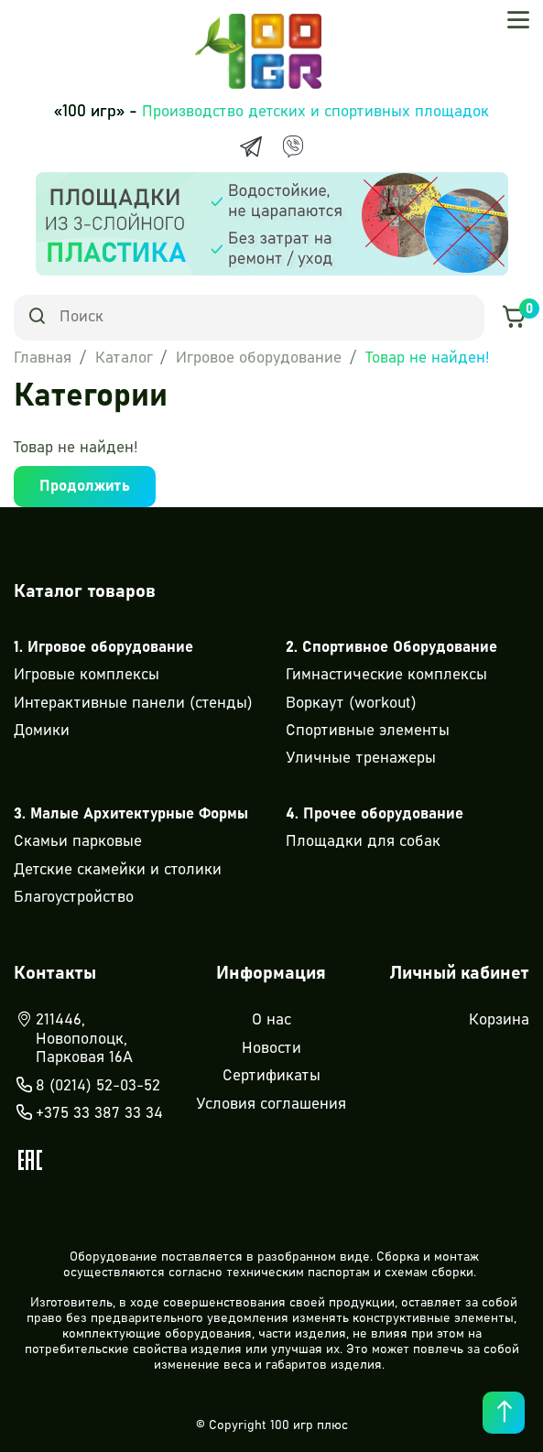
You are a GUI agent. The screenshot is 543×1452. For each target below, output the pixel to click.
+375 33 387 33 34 (88, 1114)
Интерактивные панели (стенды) (133, 703)
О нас (271, 1020)
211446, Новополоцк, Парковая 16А (73, 1039)
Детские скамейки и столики (118, 870)
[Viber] (293, 146)
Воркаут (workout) (351, 703)
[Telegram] (250, 146)
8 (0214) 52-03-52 (87, 1087)
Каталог (124, 358)
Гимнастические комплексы (386, 675)
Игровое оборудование (259, 358)
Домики (42, 731)
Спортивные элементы (368, 731)
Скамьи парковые (78, 842)
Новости (271, 1048)
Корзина (499, 1020)
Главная (42, 358)
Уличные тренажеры (361, 758)
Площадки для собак (363, 842)
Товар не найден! (427, 358)
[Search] (249, 318)
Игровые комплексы (86, 675)
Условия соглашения (271, 1104)
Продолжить (84, 486)
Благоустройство (74, 897)
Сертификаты (271, 1076)
